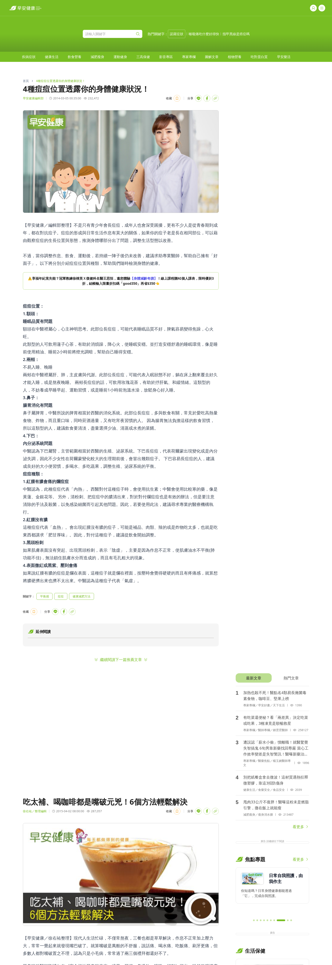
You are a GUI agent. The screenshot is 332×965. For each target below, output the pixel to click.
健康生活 (51, 56)
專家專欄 (189, 56)
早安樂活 (283, 56)
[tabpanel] (272, 758)
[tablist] (272, 678)
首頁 (26, 81)
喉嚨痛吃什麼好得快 (204, 34)
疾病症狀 (29, 56)
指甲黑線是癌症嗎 (236, 34)
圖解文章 (212, 56)
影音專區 (166, 56)
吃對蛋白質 (259, 56)
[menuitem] (29, 57)
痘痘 (61, 596)
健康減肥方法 (81, 596)
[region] (121, 280)
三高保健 (143, 56)
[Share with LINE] (198, 98)
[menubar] (156, 57)
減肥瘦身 (97, 56)
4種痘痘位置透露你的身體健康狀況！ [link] (60, 81)
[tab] (253, 678)
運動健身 (120, 56)
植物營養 (234, 56)
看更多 (301, 826)
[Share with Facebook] (206, 98)
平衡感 (44, 596)
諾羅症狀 (176, 34)
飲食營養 (74, 56)
